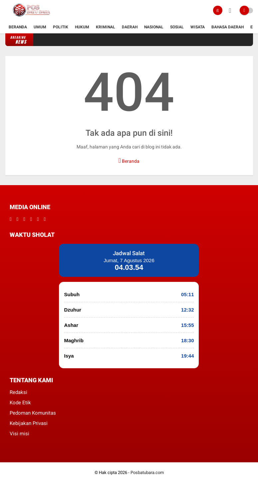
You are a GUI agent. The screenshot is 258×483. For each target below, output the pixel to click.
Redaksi (18, 392)
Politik (60, 27)
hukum (82, 27)
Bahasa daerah (227, 27)
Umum (40, 27)
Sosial (177, 27)
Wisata (197, 27)
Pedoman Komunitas (33, 413)
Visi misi (19, 434)
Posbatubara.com (147, 472)
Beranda (18, 27)
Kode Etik (20, 403)
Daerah (129, 27)
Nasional (153, 27)
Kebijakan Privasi (29, 423)
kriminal (105, 27)
